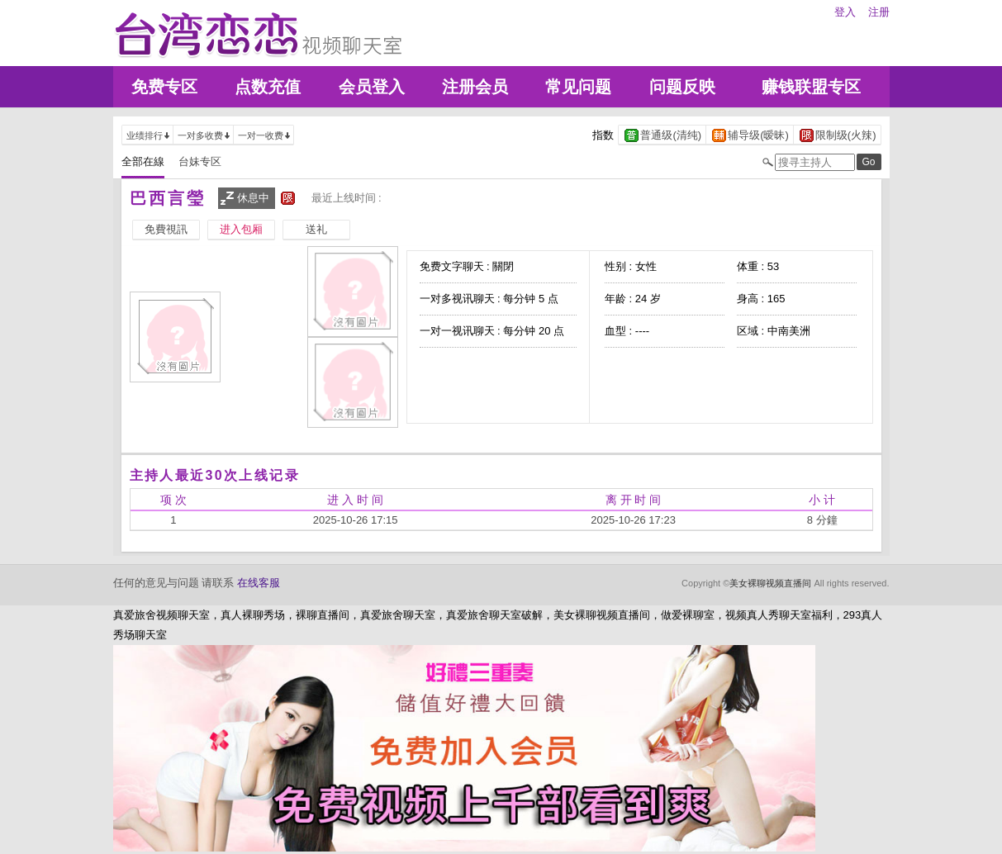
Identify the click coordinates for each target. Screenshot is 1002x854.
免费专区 (164, 87)
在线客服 (258, 582)
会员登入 (372, 87)
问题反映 (682, 87)
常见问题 (578, 87)
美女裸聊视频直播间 (770, 583)
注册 (879, 12)
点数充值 (268, 87)
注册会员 (475, 87)
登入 (845, 12)
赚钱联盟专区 (811, 87)
